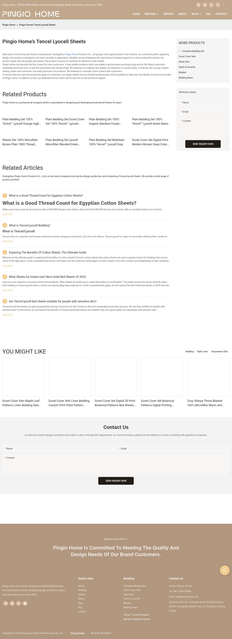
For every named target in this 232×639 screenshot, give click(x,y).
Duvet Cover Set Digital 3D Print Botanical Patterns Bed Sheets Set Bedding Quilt (115, 403)
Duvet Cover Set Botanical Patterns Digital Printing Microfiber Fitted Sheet (157, 403)
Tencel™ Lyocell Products (136, 615)
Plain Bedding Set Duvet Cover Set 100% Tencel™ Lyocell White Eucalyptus (65, 122)
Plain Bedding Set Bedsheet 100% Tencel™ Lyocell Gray (106, 142)
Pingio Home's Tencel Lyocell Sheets (37, 25)
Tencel (5, 236)
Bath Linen (202, 351)
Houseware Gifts (219, 351)
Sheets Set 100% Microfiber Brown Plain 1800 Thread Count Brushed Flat (20, 142)
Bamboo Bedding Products (137, 619)
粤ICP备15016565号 (100, 633)
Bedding (190, 351)
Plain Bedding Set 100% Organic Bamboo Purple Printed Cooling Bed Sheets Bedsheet (106, 122)
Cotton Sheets (117, 203)
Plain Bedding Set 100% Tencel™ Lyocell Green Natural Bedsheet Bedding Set (151, 122)
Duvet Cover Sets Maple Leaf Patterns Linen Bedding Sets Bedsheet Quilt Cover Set (20, 403)
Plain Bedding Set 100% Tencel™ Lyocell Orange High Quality (20, 122)
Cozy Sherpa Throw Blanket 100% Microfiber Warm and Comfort (204, 403)
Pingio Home (8, 25)
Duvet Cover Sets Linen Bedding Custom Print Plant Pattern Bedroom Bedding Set (69, 403)
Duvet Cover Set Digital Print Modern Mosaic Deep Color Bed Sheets (150, 142)
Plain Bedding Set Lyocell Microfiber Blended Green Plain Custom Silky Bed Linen (64, 142)
